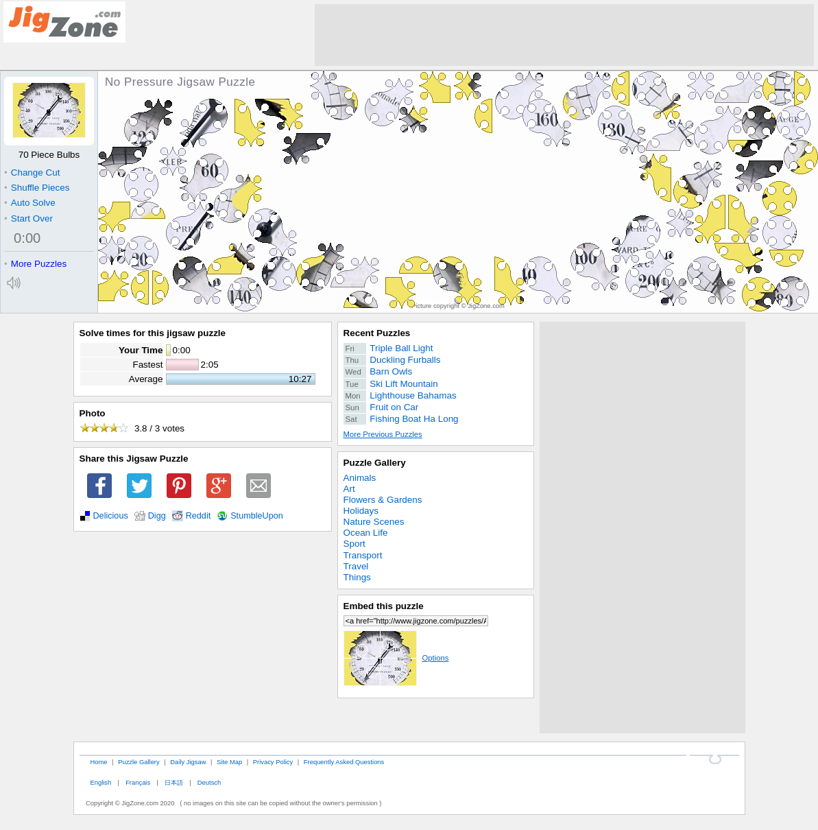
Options (396, 658)
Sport (354, 543)
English (100, 782)
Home (98, 762)
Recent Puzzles (377, 333)
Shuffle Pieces (36, 187)
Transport (363, 555)
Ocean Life (366, 532)
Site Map (229, 762)
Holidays (361, 511)
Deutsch (209, 782)
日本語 (174, 782)
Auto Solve (30, 203)
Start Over (28, 218)
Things (357, 577)
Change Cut (32, 172)
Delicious (110, 516)
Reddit (198, 516)
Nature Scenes (374, 522)
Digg (157, 516)
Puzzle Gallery (375, 463)
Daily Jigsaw (188, 762)
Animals (360, 478)
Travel (356, 566)
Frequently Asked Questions (344, 762)
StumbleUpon (256, 516)
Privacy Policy (273, 762)
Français (137, 782)
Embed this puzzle (384, 606)
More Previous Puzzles (383, 434)
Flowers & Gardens (383, 500)
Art (349, 489)
